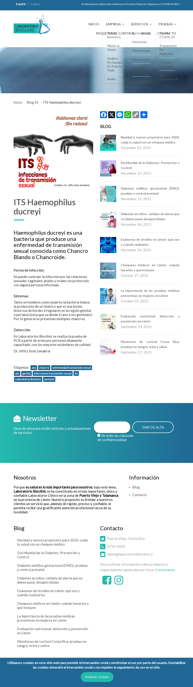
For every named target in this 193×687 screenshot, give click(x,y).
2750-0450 (116, 546)
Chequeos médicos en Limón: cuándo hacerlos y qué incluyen (53, 605)
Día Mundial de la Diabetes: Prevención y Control (48, 555)
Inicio (93, 24)
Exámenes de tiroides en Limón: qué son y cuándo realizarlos (48, 593)
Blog (146, 33)
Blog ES (33, 102)
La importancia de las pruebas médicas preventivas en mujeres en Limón (46, 618)
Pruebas (165, 24)
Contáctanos (165, 570)
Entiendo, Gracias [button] (97, 677)
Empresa (113, 24)
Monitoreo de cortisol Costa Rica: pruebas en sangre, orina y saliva (51, 643)
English (35, 4)
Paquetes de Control (115, 33)
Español (21, 4)
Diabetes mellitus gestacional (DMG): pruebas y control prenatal (52, 567)
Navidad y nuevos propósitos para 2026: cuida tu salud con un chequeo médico (52, 542)
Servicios (139, 24)
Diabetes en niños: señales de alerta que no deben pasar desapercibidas (50, 580)
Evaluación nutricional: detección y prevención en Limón (52, 631)
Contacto (166, 33)
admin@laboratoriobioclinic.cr (130, 554)
